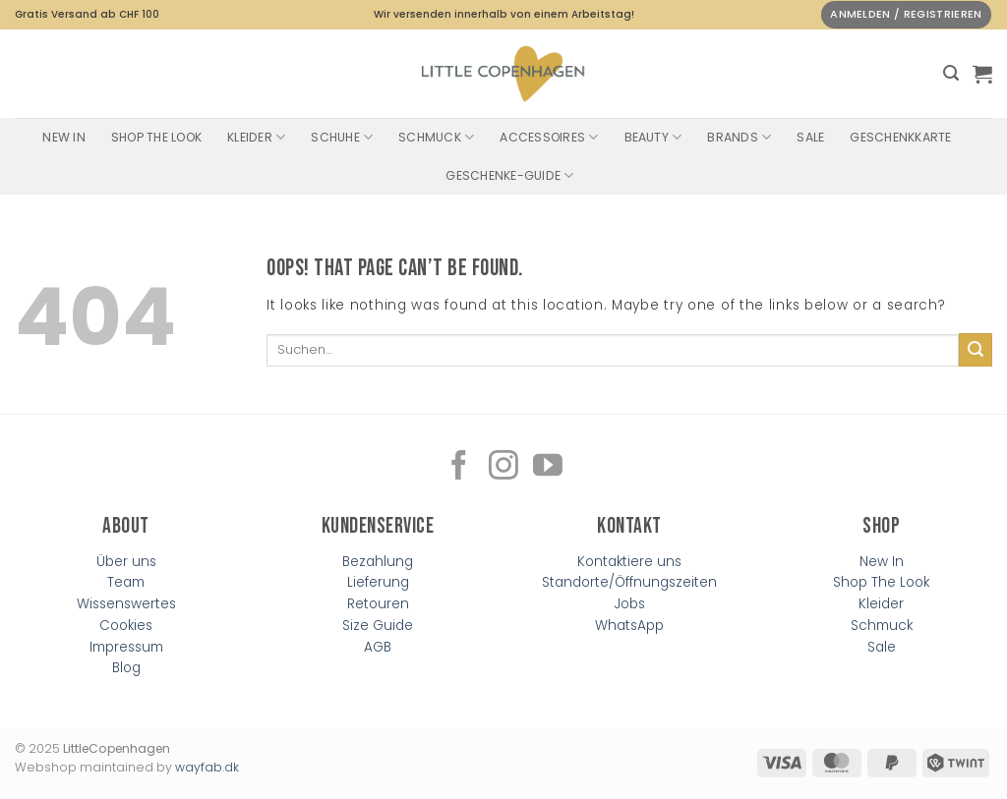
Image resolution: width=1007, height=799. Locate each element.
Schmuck (436, 137)
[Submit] (975, 350)
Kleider (256, 137)
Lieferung (378, 582)
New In (63, 137)
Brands (739, 137)
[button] (951, 73)
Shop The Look (156, 137)
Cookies (125, 625)
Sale (881, 647)
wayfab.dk (207, 767)
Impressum (126, 647)
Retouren (378, 604)
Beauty (653, 137)
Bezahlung (377, 561)
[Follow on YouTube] (548, 467)
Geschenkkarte (900, 137)
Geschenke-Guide (509, 175)
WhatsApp (629, 625)
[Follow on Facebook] (459, 467)
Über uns (126, 561)
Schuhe (342, 137)
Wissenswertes (126, 604)
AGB (377, 647)
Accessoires (549, 137)
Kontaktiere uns (629, 561)
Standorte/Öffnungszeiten (629, 582)
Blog (126, 667)
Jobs (630, 604)
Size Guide (377, 625)
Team (126, 582)
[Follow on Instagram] (503, 467)
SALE (810, 137)
